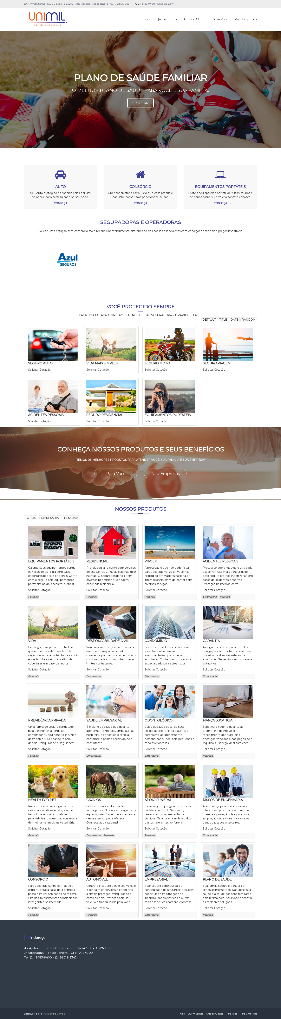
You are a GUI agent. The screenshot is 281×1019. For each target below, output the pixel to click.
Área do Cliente (195, 19)
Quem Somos (166, 19)
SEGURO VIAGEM (217, 363)
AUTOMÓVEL (97, 879)
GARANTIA (211, 640)
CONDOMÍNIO (156, 640)
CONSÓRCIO (140, 187)
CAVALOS (93, 799)
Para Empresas (246, 19)
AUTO (60, 187)
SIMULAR (140, 103)
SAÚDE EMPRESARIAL (103, 720)
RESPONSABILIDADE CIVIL (107, 640)
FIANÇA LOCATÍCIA (217, 720)
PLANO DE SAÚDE (217, 879)
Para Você (220, 19)
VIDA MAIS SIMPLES (102, 363)
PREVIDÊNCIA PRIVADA (47, 720)
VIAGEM (151, 561)
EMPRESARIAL (156, 879)
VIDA (32, 640)
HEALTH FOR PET (42, 799)
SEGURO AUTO (40, 363)
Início (146, 19)
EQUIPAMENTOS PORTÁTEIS (220, 187)
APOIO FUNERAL (158, 799)
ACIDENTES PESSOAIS (46, 415)
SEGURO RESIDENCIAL (104, 415)
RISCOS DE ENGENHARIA (223, 799)
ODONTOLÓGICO (159, 720)
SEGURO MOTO (157, 363)
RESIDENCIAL (97, 561)
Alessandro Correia (54, 1013)
